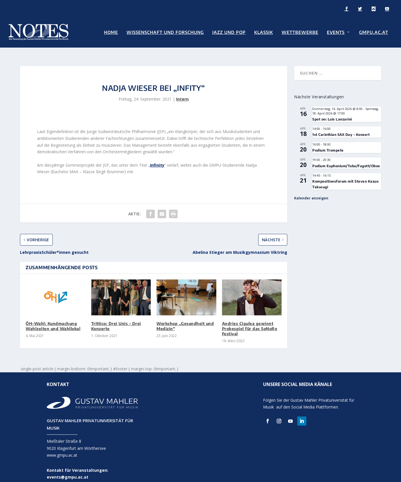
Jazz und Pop (229, 31)
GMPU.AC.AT (373, 31)
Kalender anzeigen (311, 190)
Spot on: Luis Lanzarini (332, 111)
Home (111, 31)
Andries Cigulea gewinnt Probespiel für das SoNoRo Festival (249, 320)
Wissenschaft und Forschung (165, 31)
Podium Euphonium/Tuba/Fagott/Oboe (346, 158)
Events (336, 31)
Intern (182, 91)
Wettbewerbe (300, 31)
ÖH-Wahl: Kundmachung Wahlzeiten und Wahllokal (53, 318)
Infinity (157, 157)
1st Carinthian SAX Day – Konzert (341, 127)
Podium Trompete (328, 142)
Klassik (263, 31)
